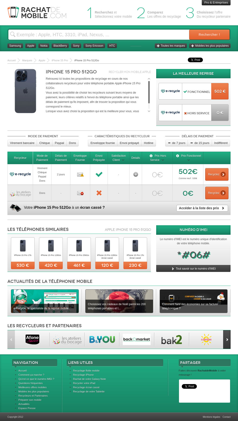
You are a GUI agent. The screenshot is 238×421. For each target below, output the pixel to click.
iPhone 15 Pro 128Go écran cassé (107, 256)
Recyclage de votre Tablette (89, 391)
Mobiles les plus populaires (210, 45)
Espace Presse (27, 408)
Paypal (59, 143)
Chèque (44, 143)
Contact (227, 417)
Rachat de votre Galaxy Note (89, 379)
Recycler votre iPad (84, 383)
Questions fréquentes (30, 383)
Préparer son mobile (29, 399)
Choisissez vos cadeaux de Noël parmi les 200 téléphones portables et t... (117, 306)
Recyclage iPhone (83, 374)
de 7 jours (176, 143)
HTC (112, 45)
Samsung (15, 45)
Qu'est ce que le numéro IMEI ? (36, 379)
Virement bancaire (22, 143)
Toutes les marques (171, 45)
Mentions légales (211, 417)
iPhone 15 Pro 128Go (51, 255)
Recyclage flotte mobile (86, 370)
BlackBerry (60, 45)
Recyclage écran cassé (86, 387)
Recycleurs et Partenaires (33, 395)
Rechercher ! (209, 34)
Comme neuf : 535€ (188, 178)
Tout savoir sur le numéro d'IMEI (193, 268)
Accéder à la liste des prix (202, 208)
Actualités (24, 404)
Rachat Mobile (40, 12)
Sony (76, 45)
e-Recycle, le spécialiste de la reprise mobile (41, 308)
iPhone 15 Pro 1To (22, 255)
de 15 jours (199, 143)
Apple (30, 45)
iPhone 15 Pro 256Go (79, 255)
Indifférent (221, 143)
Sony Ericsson (94, 45)
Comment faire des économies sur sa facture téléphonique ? (190, 306)
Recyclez (217, 174)
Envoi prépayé (129, 143)
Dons (72, 143)
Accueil (22, 370)
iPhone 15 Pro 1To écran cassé (135, 256)
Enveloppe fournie (102, 143)
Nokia (43, 45)
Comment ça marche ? (31, 374)
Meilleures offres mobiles (32, 387)
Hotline (148, 143)
